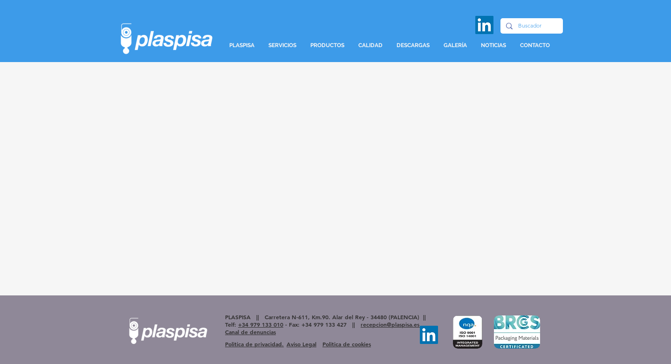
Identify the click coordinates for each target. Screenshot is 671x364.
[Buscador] (530, 26)
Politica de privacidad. (254, 344)
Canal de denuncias (250, 332)
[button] (282, 45)
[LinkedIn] (484, 25)
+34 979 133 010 (260, 324)
